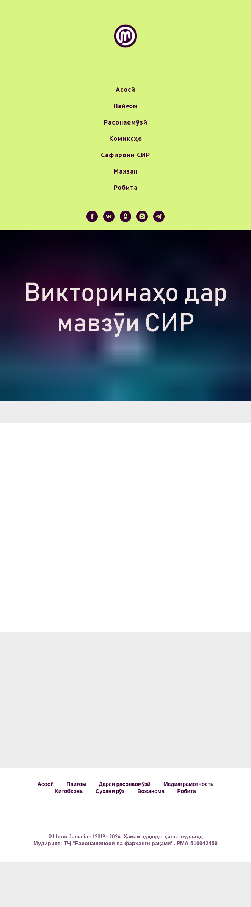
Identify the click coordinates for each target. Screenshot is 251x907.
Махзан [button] (125, 171)
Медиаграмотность (188, 784)
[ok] (125, 216)
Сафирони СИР (125, 154)
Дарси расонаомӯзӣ (125, 784)
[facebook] (92, 216)
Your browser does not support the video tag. (127, 510)
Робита (126, 187)
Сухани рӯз (110, 791)
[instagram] (142, 216)
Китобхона (69, 791)
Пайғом (125, 105)
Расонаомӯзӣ (125, 122)
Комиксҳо (125, 138)
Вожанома (150, 791)
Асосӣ (125, 89)
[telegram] (159, 216)
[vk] (109, 216)
